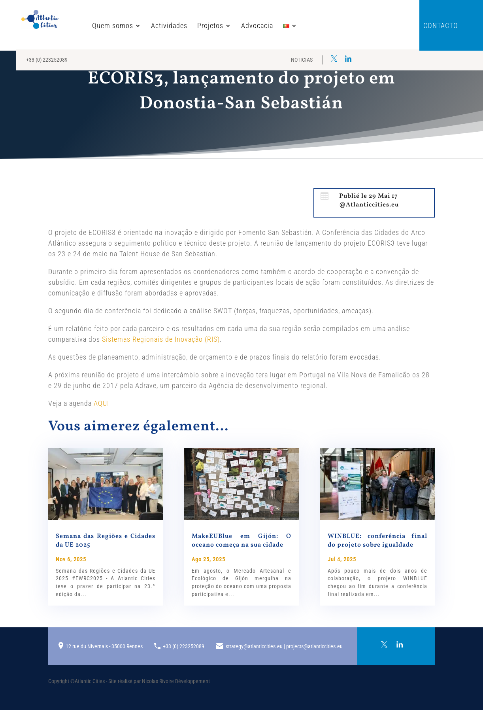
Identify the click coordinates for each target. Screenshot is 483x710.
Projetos (186, 26)
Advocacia (233, 26)
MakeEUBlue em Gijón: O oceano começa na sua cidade (241, 540)
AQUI (101, 403)
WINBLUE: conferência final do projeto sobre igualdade (377, 540)
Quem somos (88, 26)
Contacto (440, 26)
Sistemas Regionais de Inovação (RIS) (161, 339)
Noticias (302, 60)
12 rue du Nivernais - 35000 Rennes (104, 646)
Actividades (144, 26)
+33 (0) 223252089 (47, 60)
